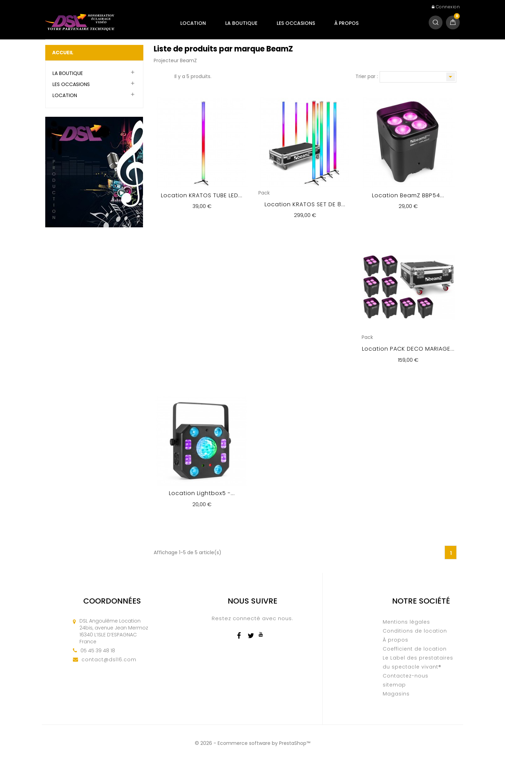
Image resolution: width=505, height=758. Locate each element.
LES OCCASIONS (296, 23)
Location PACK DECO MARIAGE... (408, 349)
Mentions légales (406, 621)
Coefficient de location (415, 648)
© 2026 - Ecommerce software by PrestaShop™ (252, 743)
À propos (346, 23)
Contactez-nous (405, 675)
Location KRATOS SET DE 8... (305, 204)
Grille (157, 77)
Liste (165, 77)
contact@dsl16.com (109, 659)
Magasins (396, 693)
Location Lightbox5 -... (202, 493)
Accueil (62, 52)
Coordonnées (112, 601)
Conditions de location (415, 630)
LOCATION (193, 23)
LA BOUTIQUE (241, 23)
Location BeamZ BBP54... (408, 195)
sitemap (394, 684)
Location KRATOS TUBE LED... (201, 195)
